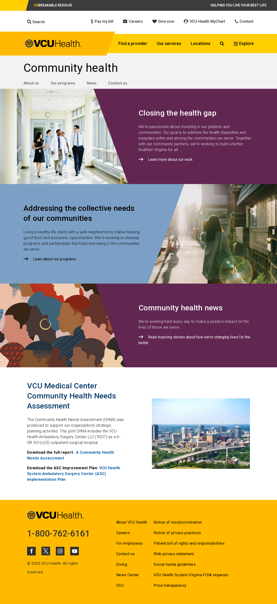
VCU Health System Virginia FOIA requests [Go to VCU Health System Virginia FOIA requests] (191, 575)
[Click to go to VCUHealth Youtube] (74, 551)
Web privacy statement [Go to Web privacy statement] (174, 554)
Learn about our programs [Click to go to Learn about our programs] (54, 259)
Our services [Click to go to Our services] (169, 43)
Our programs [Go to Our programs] (63, 83)
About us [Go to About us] (31, 83)
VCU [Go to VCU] (120, 585)
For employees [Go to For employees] (129, 543)
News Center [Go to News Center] (127, 575)
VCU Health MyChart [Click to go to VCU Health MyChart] (204, 21)
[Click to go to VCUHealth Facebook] (31, 551)
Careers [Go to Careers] (123, 533)
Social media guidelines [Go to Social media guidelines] (175, 564)
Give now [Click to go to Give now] (163, 21)
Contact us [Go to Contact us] (117, 83)
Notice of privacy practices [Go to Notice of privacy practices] (177, 533)
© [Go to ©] (28, 563)
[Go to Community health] (138, 68)
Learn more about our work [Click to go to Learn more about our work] (170, 159)
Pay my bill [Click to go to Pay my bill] (102, 21)
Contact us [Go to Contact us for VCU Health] (125, 554)
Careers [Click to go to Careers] (133, 21)
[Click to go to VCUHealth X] (45, 551)
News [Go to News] (92, 83)
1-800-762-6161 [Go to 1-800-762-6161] (58, 534)
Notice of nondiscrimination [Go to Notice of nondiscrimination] (178, 522)
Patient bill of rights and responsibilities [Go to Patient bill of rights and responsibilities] (189, 543)
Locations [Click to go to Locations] (200, 43)
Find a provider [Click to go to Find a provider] (132, 43)
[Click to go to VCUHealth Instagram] (60, 551)
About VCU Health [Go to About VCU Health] (131, 522)
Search (36, 21)
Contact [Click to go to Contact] (244, 21)
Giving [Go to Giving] (121, 564)
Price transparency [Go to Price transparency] (170, 585)
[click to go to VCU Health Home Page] (53, 44)
